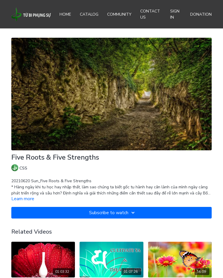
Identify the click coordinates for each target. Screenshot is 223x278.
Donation (201, 14)
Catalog (89, 14)
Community (119, 14)
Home (65, 14)
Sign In (174, 14)
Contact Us (150, 14)
